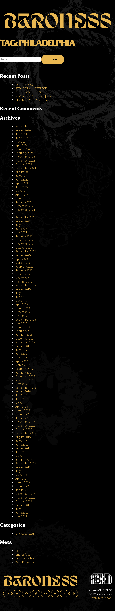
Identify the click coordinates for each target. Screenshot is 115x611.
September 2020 (25, 251)
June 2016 (21, 399)
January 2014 (23, 460)
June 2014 (21, 452)
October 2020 (23, 247)
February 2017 (24, 369)
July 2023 (21, 176)
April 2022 (21, 195)
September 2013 (25, 463)
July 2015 (21, 441)
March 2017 (22, 365)
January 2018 (23, 334)
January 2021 (23, 236)
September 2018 (25, 319)
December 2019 (25, 274)
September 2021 (25, 217)
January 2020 (23, 270)
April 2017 (21, 361)
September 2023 (25, 168)
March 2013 (22, 482)
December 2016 (25, 376)
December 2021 (25, 206)
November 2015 (25, 425)
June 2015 (21, 444)
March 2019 (22, 308)
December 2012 (25, 494)
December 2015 (25, 422)
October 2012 (23, 501)
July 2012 (21, 509)
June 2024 (21, 138)
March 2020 (22, 263)
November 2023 (25, 160)
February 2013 (24, 486)
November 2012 (25, 497)
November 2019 (25, 278)
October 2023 (23, 164)
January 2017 (23, 372)
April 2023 (21, 183)
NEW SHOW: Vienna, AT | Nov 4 (34, 96)
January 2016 (23, 418)
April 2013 (21, 478)
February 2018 (24, 331)
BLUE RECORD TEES (28, 92)
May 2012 (21, 516)
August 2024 (23, 130)
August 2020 (23, 255)
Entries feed (23, 554)
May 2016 (21, 403)
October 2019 (23, 282)
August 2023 (23, 172)
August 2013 (23, 467)
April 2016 (21, 406)
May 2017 (21, 357)
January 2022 (23, 202)
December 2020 (25, 240)
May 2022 (21, 191)
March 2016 (22, 410)
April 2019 (21, 304)
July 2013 (21, 471)
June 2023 (21, 179)
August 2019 (23, 289)
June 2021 (21, 229)
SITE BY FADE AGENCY (101, 598)
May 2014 (21, 456)
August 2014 (23, 448)
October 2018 (23, 316)
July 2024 (21, 134)
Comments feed (25, 558)
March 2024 (22, 149)
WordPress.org (24, 562)
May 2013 (21, 475)
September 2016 (25, 388)
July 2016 (21, 395)
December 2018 (25, 312)
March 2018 (22, 327)
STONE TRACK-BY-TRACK (31, 88)
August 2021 (23, 221)
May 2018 (21, 323)
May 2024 (21, 141)
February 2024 (24, 153)
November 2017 (25, 342)
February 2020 (24, 266)
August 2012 (23, 505)
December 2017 (25, 338)
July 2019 (21, 293)
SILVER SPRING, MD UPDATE (33, 100)
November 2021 (25, 210)
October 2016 (23, 384)
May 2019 (21, 301)
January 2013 (23, 490)
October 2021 (23, 213)
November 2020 (25, 244)
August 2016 (23, 391)
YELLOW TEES (24, 85)
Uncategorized (24, 533)
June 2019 (21, 297)
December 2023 (25, 157)
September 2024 (25, 126)
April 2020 (21, 259)
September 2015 (25, 433)
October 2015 (23, 429)
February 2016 (24, 414)
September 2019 (25, 285)
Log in (19, 551)
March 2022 (22, 198)
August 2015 (23, 437)
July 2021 (21, 225)
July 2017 (21, 350)
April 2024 (21, 145)
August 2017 (23, 346)
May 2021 (21, 232)
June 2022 (21, 187)
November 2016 (25, 380)
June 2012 (21, 512)
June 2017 (21, 353)
